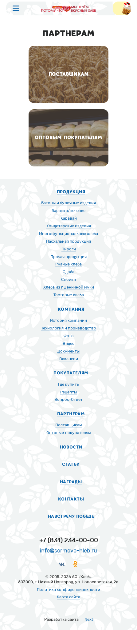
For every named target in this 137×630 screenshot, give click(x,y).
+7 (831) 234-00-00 (68, 540)
